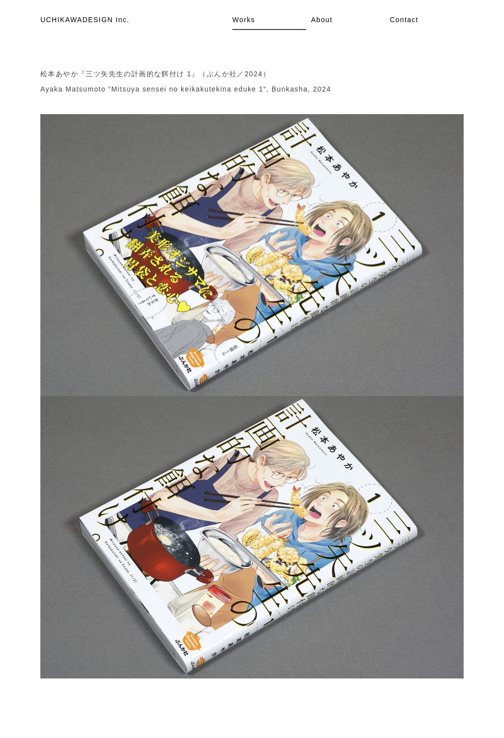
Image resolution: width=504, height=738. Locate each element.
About (322, 20)
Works (243, 20)
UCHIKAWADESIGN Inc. (84, 20)
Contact (404, 20)
